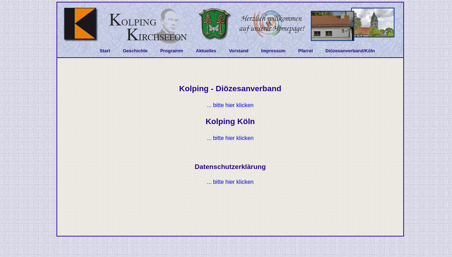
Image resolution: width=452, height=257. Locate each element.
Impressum (273, 50)
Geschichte (135, 50)
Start (105, 50)
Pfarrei (305, 50)
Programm (171, 50)
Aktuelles (206, 50)
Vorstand (238, 50)
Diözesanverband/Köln (350, 50)
